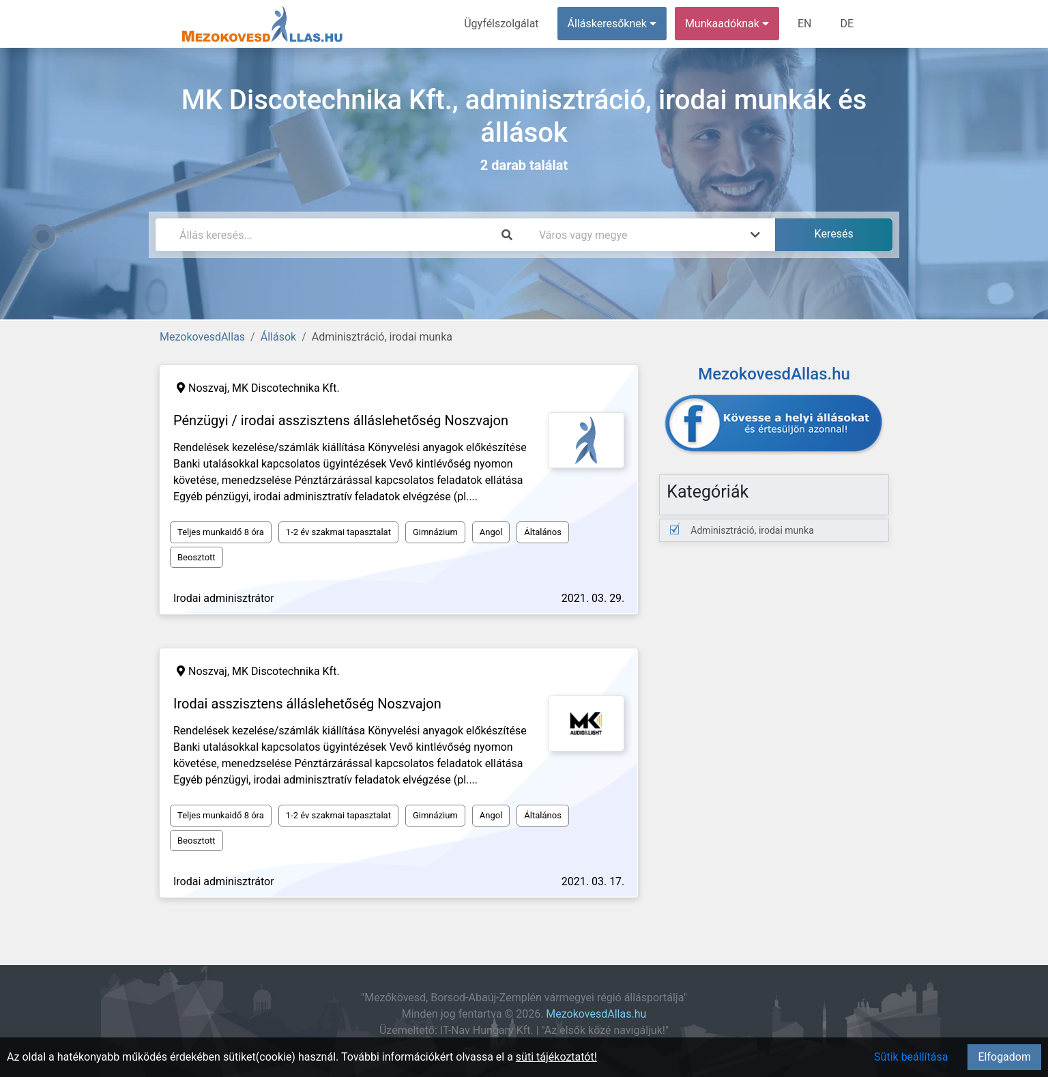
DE (847, 23)
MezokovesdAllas (202, 336)
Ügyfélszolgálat (501, 23)
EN (805, 23)
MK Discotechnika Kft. (286, 388)
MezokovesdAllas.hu (596, 1013)
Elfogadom (1004, 1056)
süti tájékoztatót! (556, 1056)
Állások (278, 336)
